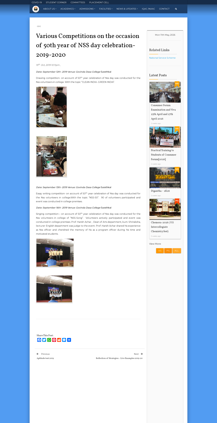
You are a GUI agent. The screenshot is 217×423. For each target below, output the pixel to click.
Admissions (87, 8)
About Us (49, 8)
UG (160, 250)
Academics (67, 8)
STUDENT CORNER (56, 2)
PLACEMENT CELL (99, 2)
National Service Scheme (162, 58)
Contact (164, 8)
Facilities (105, 8)
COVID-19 (37, 2)
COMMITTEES (78, 2)
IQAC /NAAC (148, 8)
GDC (39, 26)
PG (168, 250)
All (177, 250)
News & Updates (127, 8)
